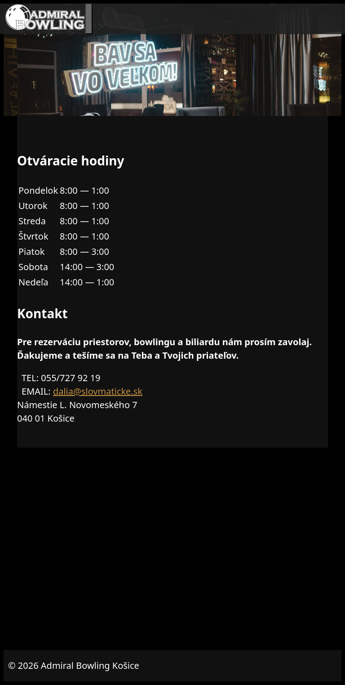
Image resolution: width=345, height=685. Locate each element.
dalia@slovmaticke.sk (97, 391)
